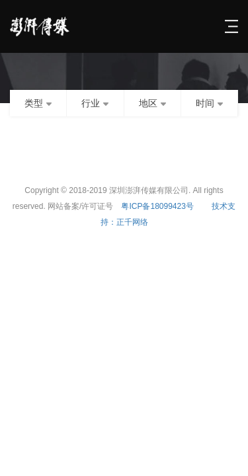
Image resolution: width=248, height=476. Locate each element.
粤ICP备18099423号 (157, 206)
